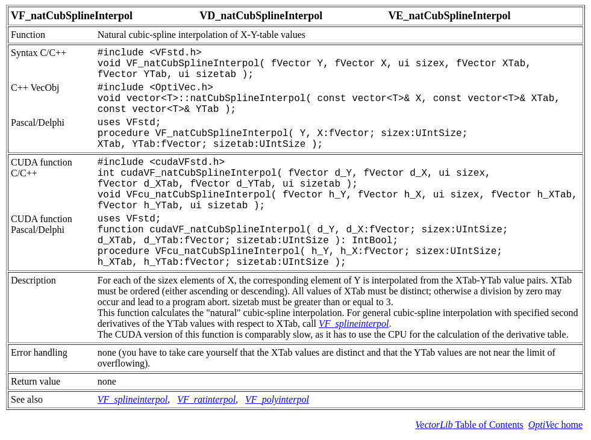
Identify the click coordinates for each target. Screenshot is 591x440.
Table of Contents (469, 425)
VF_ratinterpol (206, 399)
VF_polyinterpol (277, 399)
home (555, 425)
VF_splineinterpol (354, 323)
